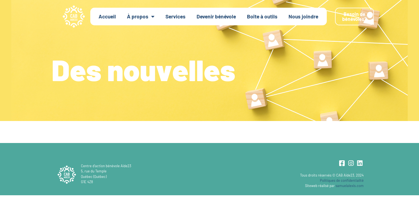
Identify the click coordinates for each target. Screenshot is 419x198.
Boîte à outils (262, 16)
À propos (140, 16)
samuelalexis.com (350, 185)
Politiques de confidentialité (342, 180)
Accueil (107, 16)
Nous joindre (303, 16)
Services (175, 16)
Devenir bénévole (216, 16)
